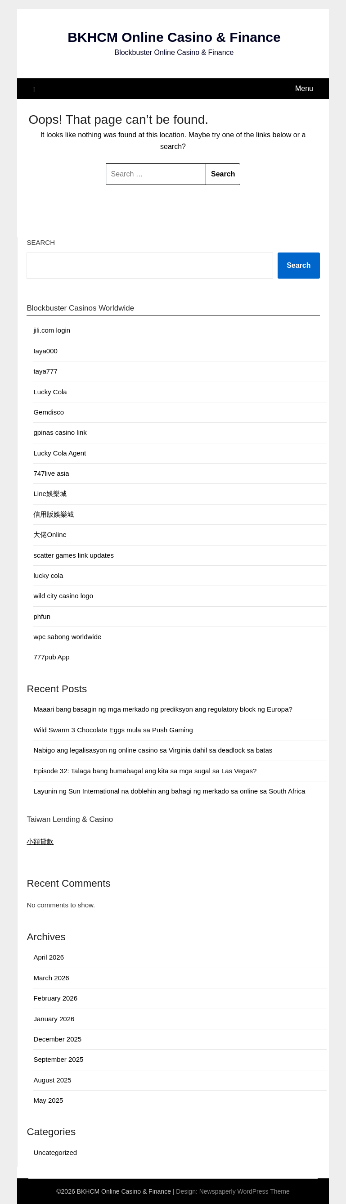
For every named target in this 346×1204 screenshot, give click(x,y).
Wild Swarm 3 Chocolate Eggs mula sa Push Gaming (113, 730)
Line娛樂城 (49, 493)
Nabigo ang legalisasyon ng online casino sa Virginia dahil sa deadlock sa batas (152, 750)
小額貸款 (40, 841)
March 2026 (51, 978)
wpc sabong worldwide (67, 636)
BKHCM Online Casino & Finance (173, 37)
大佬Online (49, 534)
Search (41, 242)
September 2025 (58, 1059)
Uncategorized (55, 1152)
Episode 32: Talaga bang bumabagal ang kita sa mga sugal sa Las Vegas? (144, 771)
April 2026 (48, 957)
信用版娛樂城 (53, 514)
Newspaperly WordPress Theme (244, 1191)
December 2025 (57, 1039)
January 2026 (53, 1019)
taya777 (45, 371)
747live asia (51, 473)
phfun (41, 616)
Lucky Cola (50, 392)
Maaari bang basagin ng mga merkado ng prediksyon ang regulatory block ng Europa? (162, 709)
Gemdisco (48, 412)
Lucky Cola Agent (59, 453)
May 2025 (48, 1100)
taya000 (45, 351)
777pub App (51, 657)
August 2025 (52, 1080)
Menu (304, 88)
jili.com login (51, 330)
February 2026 (55, 998)
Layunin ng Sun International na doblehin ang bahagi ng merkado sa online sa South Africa (169, 791)
